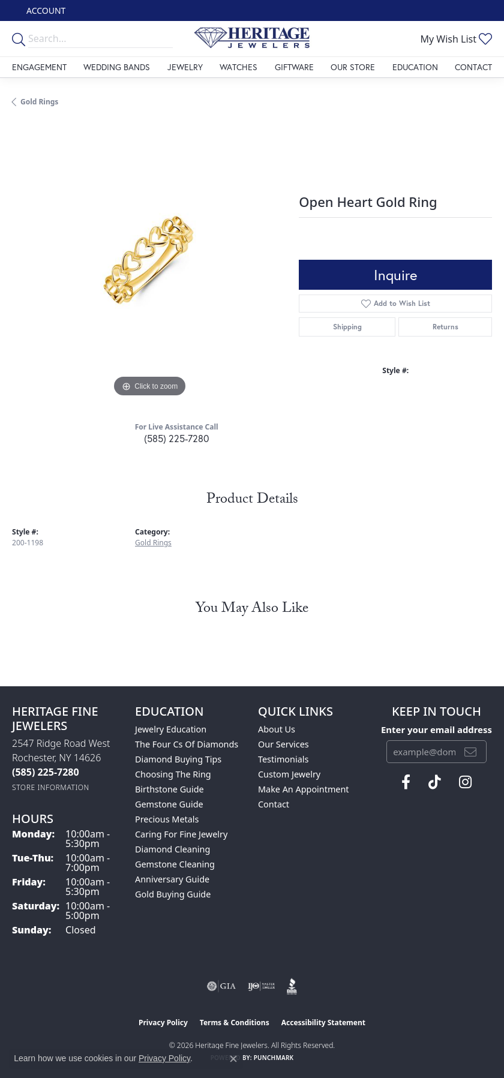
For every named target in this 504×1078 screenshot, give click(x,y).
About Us (276, 729)
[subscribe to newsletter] (470, 751)
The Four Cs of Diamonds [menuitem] (186, 744)
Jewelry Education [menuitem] (170, 729)
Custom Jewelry (289, 774)
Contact (473, 67)
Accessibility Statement (323, 1022)
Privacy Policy (163, 1022)
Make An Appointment (303, 789)
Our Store (353, 67)
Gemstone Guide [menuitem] (169, 804)
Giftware (294, 67)
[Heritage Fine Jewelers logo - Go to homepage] (252, 38)
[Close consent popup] (233, 1058)
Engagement (39, 67)
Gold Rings (39, 102)
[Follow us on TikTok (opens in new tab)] (434, 782)
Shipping (347, 326)
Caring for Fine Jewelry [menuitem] (181, 834)
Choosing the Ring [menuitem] (173, 774)
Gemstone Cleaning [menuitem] (175, 864)
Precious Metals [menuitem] (167, 819)
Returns (445, 326)
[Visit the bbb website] (292, 986)
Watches (238, 67)
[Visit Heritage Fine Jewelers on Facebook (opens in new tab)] (405, 782)
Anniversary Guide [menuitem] (172, 879)
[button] (44, 10)
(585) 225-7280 (176, 438)
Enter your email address (436, 729)
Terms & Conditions (234, 1022)
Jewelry (185, 67)
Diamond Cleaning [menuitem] (172, 849)
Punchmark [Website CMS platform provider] (274, 1057)
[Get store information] (50, 787)
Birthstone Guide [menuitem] (169, 789)
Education (415, 67)
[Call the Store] (45, 772)
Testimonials (283, 759)
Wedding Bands (116, 67)
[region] (149, 262)
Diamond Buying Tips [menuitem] (178, 759)
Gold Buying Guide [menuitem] (173, 894)
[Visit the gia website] (221, 986)
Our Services (283, 744)
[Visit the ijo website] (261, 986)
